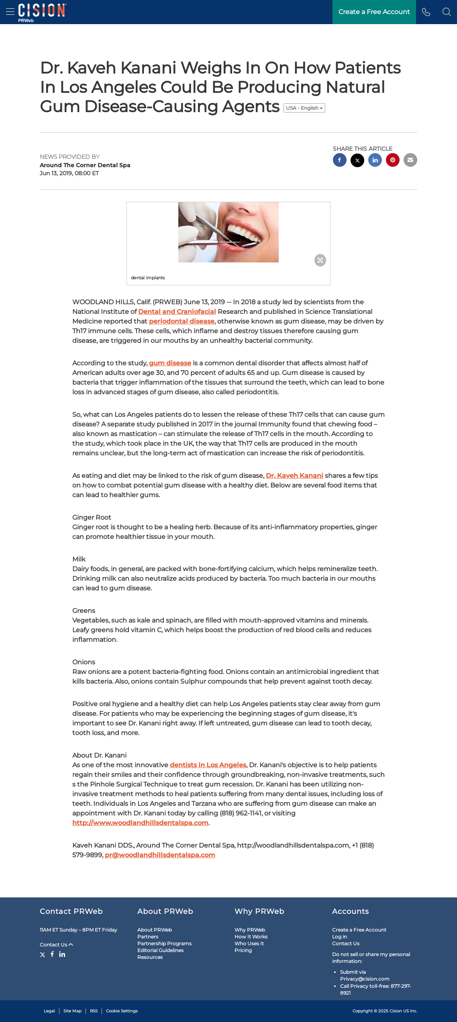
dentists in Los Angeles (208, 765)
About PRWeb (154, 930)
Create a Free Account (359, 930)
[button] (447, 12)
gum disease (170, 363)
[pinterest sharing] (393, 161)
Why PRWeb (250, 930)
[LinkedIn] (62, 954)
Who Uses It (249, 943)
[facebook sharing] (340, 161)
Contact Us (56, 945)
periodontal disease (181, 321)
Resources (150, 957)
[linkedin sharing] (375, 161)
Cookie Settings (122, 1011)
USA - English (304, 108)
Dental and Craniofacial (177, 311)
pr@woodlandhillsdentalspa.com (160, 855)
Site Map (72, 1011)
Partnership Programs (164, 943)
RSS (94, 1011)
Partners (147, 937)
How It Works (251, 937)
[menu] (10, 12)
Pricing (243, 950)
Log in (339, 937)
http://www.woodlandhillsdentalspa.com (140, 823)
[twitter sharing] (357, 161)
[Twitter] (43, 954)
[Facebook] (52, 954)
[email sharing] (410, 161)
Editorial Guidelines (160, 950)
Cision (396, 1011)
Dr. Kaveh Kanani (294, 475)
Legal (49, 1011)
